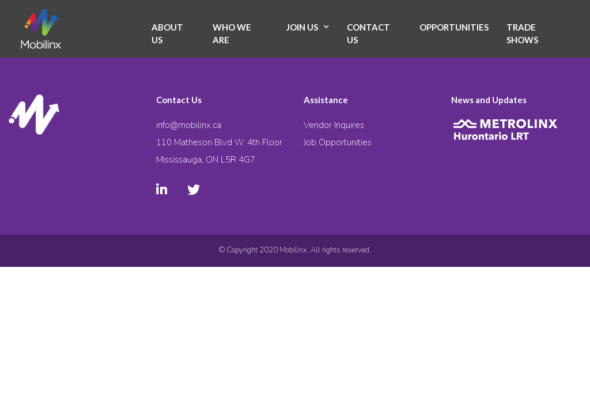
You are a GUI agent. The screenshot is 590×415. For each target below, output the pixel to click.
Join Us (302, 27)
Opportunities (454, 27)
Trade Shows (522, 34)
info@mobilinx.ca (188, 125)
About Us (167, 34)
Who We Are (232, 34)
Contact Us (368, 34)
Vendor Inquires (334, 125)
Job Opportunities (338, 142)
